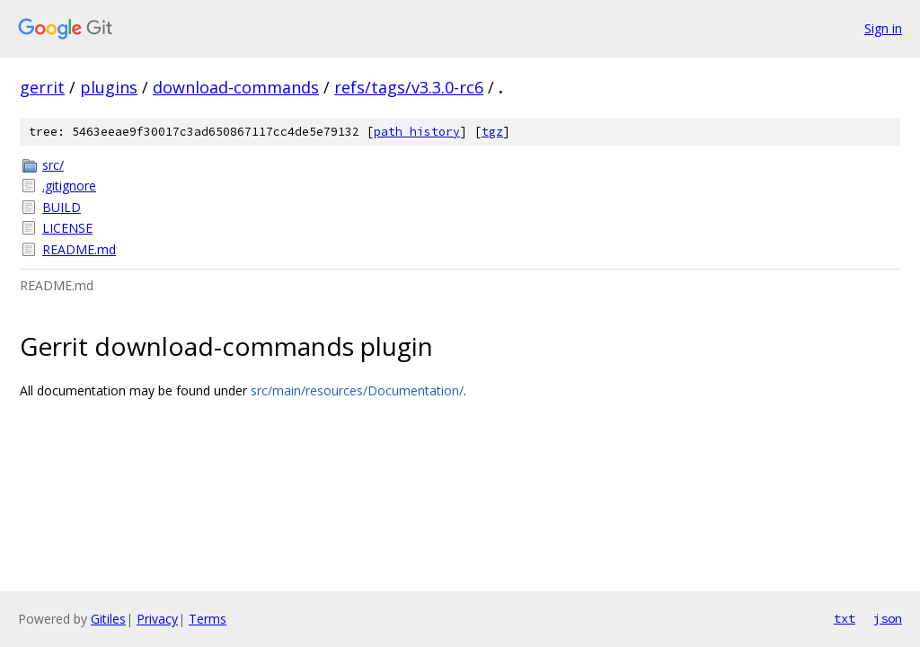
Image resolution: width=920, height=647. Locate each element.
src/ (53, 164)
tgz (492, 131)
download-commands (236, 87)
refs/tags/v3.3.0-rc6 (408, 87)
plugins (108, 87)
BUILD (61, 207)
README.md (79, 249)
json (887, 618)
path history (417, 131)
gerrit (42, 87)
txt (844, 618)
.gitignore (69, 185)
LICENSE (67, 227)
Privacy (157, 618)
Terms (207, 618)
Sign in (883, 28)
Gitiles (108, 618)
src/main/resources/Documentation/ (357, 390)
